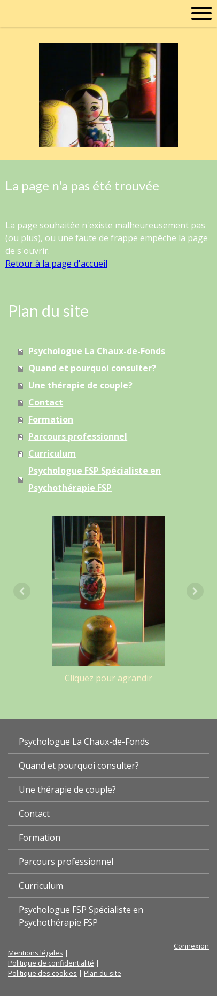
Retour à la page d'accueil (56, 263)
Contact (45, 402)
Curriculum (52, 453)
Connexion (191, 946)
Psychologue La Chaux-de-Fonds (96, 351)
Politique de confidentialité (51, 963)
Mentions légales (35, 953)
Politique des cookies (42, 973)
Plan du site (102, 973)
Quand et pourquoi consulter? (92, 368)
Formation (50, 419)
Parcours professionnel (77, 436)
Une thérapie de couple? (80, 385)
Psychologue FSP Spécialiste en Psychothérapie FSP (94, 479)
